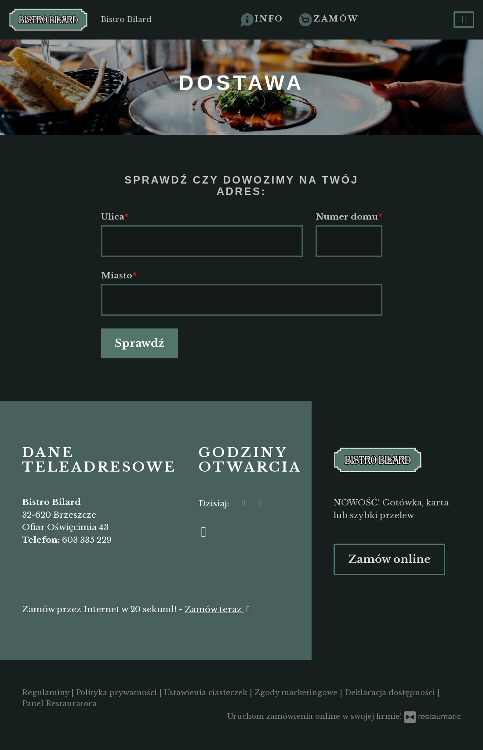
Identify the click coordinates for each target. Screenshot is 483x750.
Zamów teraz (218, 609)
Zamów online (389, 559)
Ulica (112, 217)
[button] (262, 19)
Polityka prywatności (117, 692)
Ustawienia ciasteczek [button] (207, 692)
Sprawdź (139, 343)
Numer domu (347, 217)
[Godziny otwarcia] (260, 504)
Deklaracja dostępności (391, 692)
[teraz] (244, 504)
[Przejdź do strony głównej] (397, 460)
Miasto (116, 275)
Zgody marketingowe (297, 692)
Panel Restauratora (59, 703)
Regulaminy (46, 692)
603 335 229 (87, 540)
